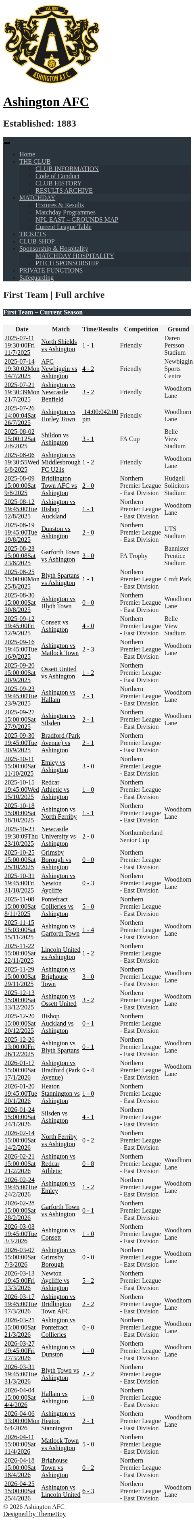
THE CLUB (35, 161)
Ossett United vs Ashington (59, 673)
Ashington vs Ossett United (59, 1000)
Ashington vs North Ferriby (59, 813)
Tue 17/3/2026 (20, 1304)
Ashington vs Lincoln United (60, 1491)
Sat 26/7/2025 (19, 415)
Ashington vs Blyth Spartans (60, 1047)
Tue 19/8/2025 (20, 532)
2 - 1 (88, 696)
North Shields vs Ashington (59, 345)
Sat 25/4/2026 (19, 1491)
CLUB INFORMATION (67, 168)
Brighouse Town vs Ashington (54, 1467)
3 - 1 (88, 438)
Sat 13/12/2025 (19, 1000)
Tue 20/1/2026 (20, 1093)
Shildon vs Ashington (55, 439)
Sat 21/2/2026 (19, 1163)
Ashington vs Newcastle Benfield (58, 392)
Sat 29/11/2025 (19, 976)
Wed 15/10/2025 (21, 789)
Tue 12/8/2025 (20, 509)
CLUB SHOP (37, 241)
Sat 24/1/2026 (19, 1117)
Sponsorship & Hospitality (53, 248)
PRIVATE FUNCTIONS (51, 270)
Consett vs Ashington (54, 626)
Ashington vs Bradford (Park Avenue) (60, 1070)
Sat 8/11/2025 (19, 906)
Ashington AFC (46, 101)
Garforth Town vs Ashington (60, 556)
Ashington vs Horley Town (58, 415)
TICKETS (32, 234)
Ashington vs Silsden (58, 719)
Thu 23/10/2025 (21, 836)
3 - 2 (88, 392)
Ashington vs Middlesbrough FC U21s (61, 462)
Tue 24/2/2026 (20, 1187)
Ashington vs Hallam (58, 696)
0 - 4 (88, 1070)
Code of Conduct (57, 176)
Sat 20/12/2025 (19, 1023)
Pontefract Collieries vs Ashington (57, 906)
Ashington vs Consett (58, 1234)
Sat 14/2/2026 (19, 1140)
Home (27, 154)
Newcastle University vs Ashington (58, 836)
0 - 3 (88, 883)
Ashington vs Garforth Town (60, 930)
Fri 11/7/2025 (19, 345)
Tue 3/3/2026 (20, 1233)
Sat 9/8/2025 (19, 485)
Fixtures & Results (59, 205)
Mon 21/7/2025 (22, 392)
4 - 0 (88, 625)
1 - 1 (88, 345)
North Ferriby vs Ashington (59, 1140)
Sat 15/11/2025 (19, 929)
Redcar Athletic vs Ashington (55, 789)
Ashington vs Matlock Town (60, 649)
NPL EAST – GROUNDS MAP (76, 219)
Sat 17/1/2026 (19, 1070)
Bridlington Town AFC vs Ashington (59, 485)
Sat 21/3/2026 (19, 1327)
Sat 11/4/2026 (19, 1444)
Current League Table (63, 226)
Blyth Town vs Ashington (60, 1374)
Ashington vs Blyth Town (58, 602)
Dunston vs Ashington (55, 532)
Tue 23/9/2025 (20, 696)
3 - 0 (88, 555)
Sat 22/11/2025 (19, 953)
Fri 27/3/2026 (19, 1350)
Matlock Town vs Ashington (60, 1444)
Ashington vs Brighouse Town (58, 976)
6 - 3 (88, 1491)
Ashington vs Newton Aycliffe (58, 883)
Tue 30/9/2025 (20, 742)
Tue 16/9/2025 (20, 649)
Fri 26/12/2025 (19, 1046)
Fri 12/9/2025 (19, 626)
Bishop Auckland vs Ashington (57, 1023)
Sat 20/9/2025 (19, 672)
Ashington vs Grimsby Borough (58, 1257)
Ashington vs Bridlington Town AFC (58, 1304)
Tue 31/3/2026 (20, 1374)
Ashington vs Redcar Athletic (58, 1163)
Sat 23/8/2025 (19, 555)
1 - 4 (88, 929)
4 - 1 (88, 1116)
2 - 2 (88, 1303)
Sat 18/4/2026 (19, 1467)
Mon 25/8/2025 (22, 579)
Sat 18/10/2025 (19, 813)
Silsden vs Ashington (54, 1117)
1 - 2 (88, 462)
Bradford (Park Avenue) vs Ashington (60, 742)
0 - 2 (88, 1140)
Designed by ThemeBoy (34, 1514)
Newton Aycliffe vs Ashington (55, 1280)
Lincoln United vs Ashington (60, 953)
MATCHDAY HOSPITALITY (74, 255)
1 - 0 (88, 789)
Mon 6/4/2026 (22, 1421)
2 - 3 (88, 649)
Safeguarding (36, 277)
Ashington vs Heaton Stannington (58, 1421)
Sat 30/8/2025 (19, 602)
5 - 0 (88, 906)
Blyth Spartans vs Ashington (60, 579)
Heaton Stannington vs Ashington (60, 1093)
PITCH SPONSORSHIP (67, 263)
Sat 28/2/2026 (19, 1210)
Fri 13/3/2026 (19, 1280)
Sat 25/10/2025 (19, 859)
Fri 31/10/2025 (19, 883)
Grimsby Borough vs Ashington (56, 859)
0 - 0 (88, 602)
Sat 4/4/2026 (19, 1397)
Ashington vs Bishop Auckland (58, 509)
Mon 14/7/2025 (22, 368)
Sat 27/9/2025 (19, 719)
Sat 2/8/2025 (19, 438)
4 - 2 (88, 368)
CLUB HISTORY (58, 183)
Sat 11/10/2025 (19, 766)
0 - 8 (88, 1163)
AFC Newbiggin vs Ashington (59, 368)
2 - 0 (88, 485)
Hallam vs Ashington (54, 1397)
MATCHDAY (37, 197)
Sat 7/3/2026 (19, 1257)
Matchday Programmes (65, 212)
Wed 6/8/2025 (21, 462)
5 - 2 (88, 1280)
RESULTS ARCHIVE (64, 190)
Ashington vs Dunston (58, 1351)
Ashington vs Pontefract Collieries (58, 1327)
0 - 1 (88, 1023)
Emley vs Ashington (54, 766)
